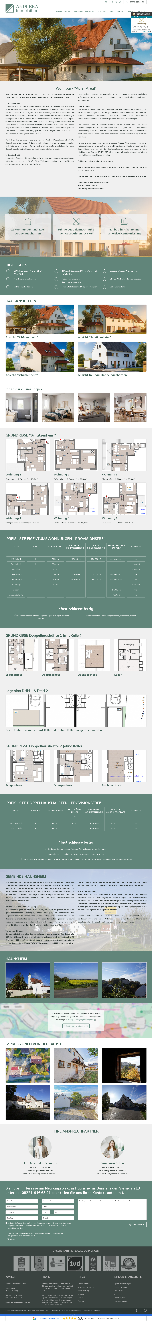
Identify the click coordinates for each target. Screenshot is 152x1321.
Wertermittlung (105, 11)
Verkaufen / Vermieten (84, 11)
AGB (63, 1311)
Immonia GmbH (43, 1311)
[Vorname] (58, 1201)
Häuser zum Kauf (120, 1287)
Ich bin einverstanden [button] (75, 1026)
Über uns (142, 11)
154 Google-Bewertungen (49, 1318)
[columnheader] (16, 549)
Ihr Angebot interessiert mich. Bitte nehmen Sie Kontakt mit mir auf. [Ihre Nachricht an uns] (112, 1209)
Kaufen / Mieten (63, 11)
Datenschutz (88, 1311)
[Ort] (64, 1212)
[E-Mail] (58, 1218)
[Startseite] (22, 8)
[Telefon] (22, 1218)
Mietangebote (119, 1294)
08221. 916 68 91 (137, 2)
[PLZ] (46, 1212)
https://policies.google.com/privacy (80, 1019)
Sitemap (97, 1311)
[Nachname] (22, 1207)
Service (131, 11)
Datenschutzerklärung (25, 1223)
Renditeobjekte (119, 1298)
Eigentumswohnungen (122, 1284)
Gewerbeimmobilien (121, 1301)
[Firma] (58, 1207)
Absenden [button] (138, 1224)
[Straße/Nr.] (22, 1212)
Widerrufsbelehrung (73, 1311)
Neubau (120, 11)
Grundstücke (118, 1291)
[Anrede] (22, 1201)
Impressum (56, 1311)
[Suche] (106, 2)
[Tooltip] (118, 1318)
